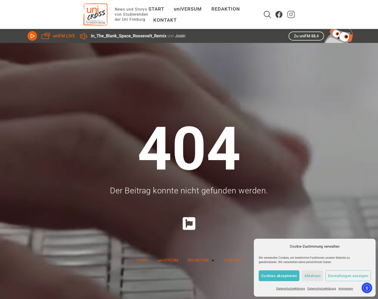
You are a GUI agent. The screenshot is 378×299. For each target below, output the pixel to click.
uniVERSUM (181, 14)
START (149, 14)
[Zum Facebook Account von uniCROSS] (334, 14)
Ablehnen (312, 276)
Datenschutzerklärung (290, 288)
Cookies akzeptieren (279, 276)
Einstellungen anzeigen (348, 276)
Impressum (345, 288)
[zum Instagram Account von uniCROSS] (347, 14)
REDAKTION (219, 14)
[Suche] (323, 14)
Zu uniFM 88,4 (306, 36)
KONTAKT (256, 14)
